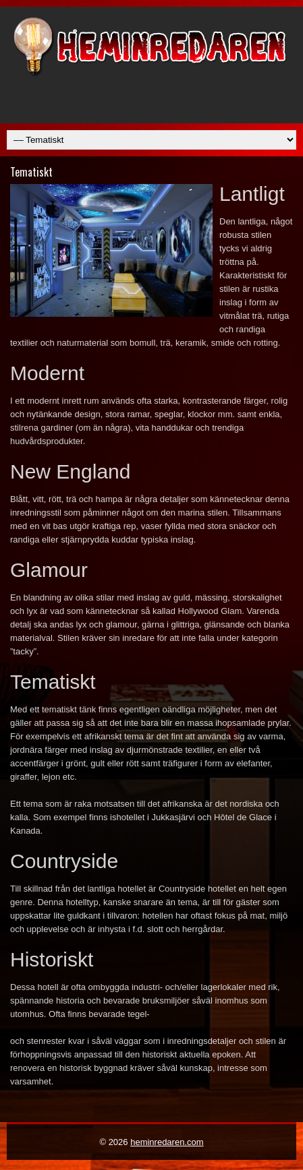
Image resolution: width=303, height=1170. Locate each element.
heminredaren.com (166, 1142)
